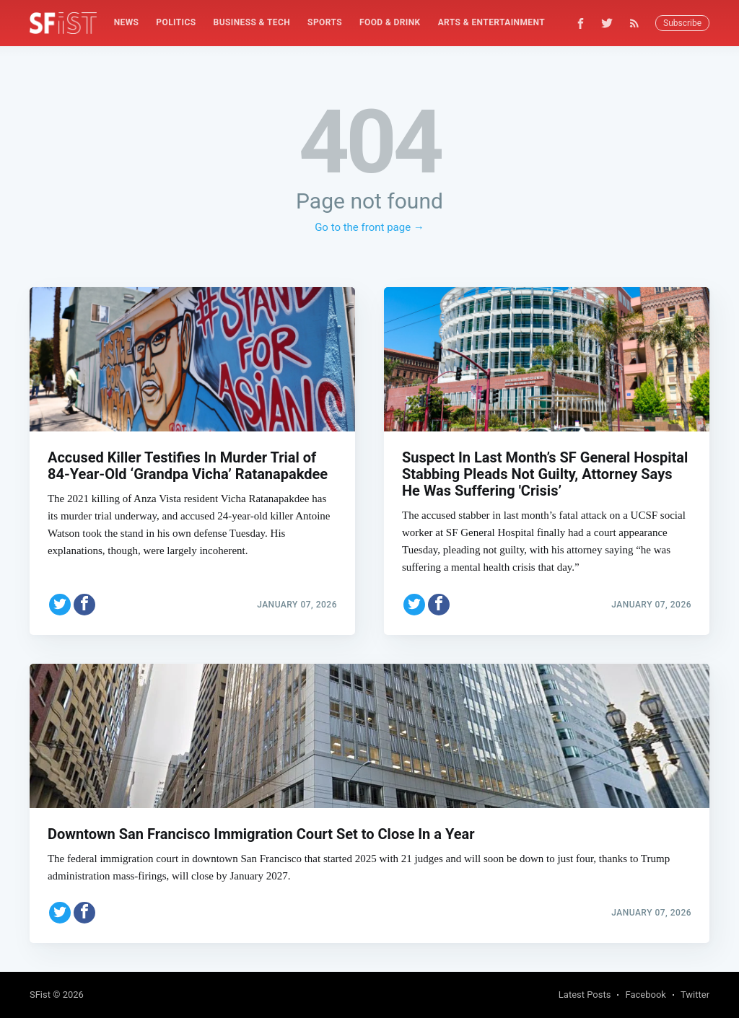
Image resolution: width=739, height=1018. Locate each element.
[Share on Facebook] (84, 604)
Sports (324, 22)
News (126, 22)
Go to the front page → (369, 227)
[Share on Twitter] (60, 604)
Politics (176, 22)
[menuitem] (126, 23)
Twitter (695, 994)
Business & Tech (252, 22)
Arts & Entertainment (491, 22)
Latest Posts (585, 994)
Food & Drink (390, 22)
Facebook (645, 994)
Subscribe (682, 23)
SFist (40, 994)
